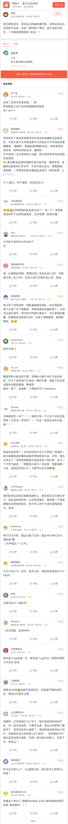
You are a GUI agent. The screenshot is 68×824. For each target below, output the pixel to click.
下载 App (58, 5)
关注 (57, 13)
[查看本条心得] (34, 105)
